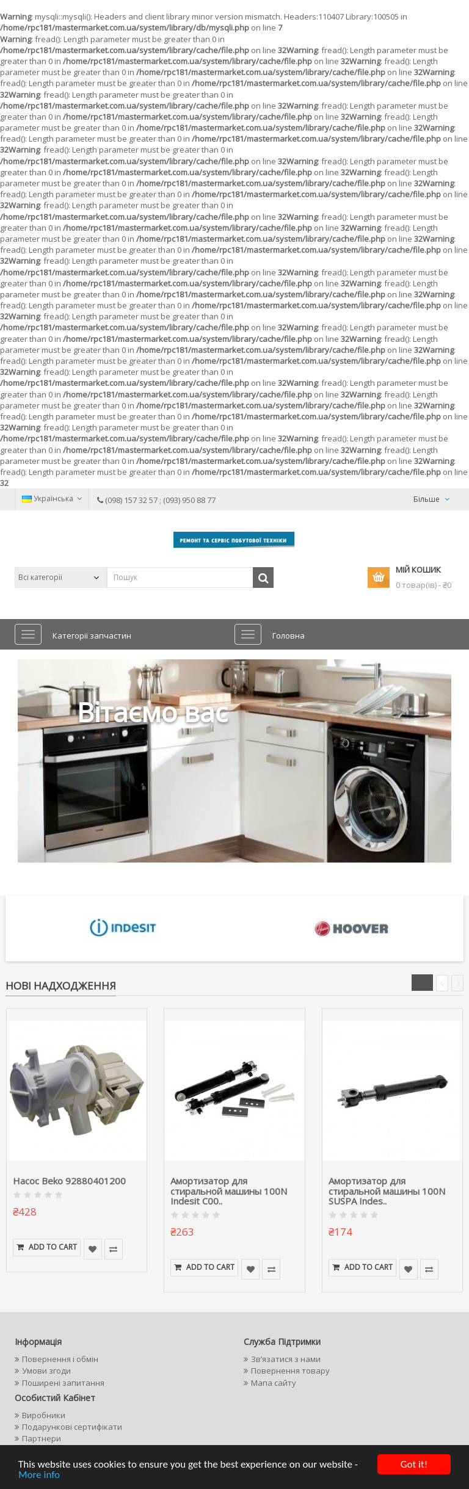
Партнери (41, 1438)
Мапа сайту (273, 1382)
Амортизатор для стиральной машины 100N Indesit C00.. (228, 1191)
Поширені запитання (63, 1382)
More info (39, 1474)
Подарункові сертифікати (72, 1426)
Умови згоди (46, 1370)
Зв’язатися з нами (286, 1358)
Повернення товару (290, 1370)
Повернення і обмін (60, 1358)
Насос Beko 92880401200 (69, 1181)
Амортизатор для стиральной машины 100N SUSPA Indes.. (387, 1191)
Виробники (43, 1415)
